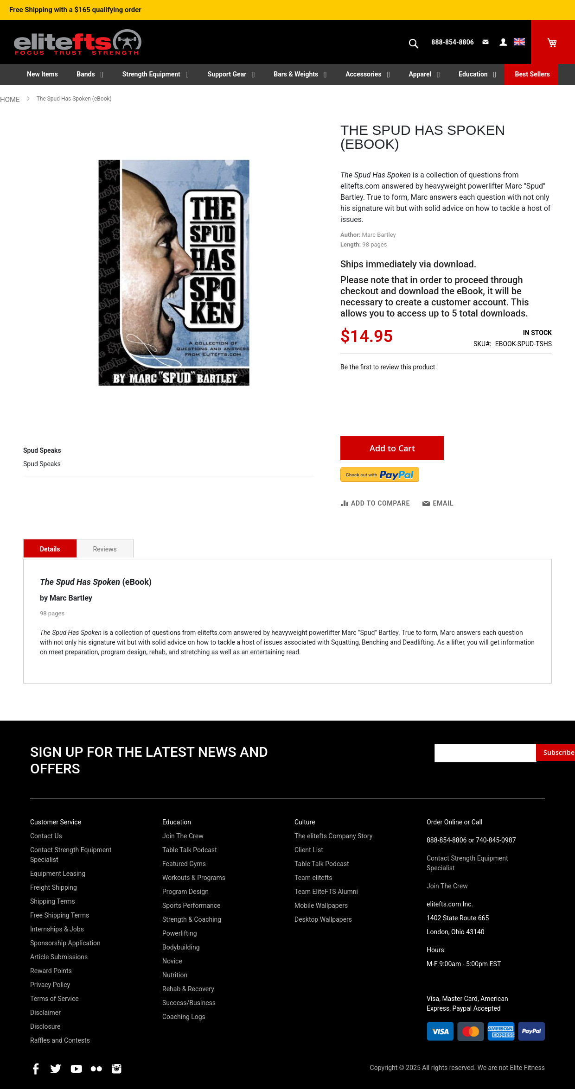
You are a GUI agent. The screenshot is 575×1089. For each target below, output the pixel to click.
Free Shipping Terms (59, 915)
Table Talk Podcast (189, 850)
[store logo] (77, 37)
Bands (86, 74)
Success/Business (189, 1003)
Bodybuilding (181, 947)
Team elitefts (313, 877)
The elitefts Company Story (333, 836)
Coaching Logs (183, 1016)
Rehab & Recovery (188, 989)
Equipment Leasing (57, 873)
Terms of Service (54, 998)
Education (473, 74)
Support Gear (227, 74)
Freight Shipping (53, 887)
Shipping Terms (52, 901)
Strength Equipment (151, 74)
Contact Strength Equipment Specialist (70, 854)
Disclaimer (45, 1012)
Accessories (363, 74)
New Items (42, 74)
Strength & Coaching (191, 919)
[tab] (50, 548)
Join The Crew (183, 836)
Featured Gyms (184, 863)
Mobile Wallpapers (321, 905)
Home (10, 99)
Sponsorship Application (65, 943)
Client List (308, 850)
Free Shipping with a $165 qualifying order (75, 10)
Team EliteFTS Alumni (326, 891)
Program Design (185, 891)
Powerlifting (179, 933)
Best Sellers (532, 74)
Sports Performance (191, 905)
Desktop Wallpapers (323, 919)
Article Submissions (59, 957)
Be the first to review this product (387, 367)
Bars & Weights (296, 74)
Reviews (105, 549)
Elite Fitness (527, 1067)
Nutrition (174, 975)
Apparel (420, 74)
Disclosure (45, 1026)
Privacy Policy (50, 984)
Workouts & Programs (193, 877)
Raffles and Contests (60, 1040)
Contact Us (46, 836)
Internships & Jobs (57, 929)
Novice (172, 961)
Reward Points (51, 971)
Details (50, 549)
